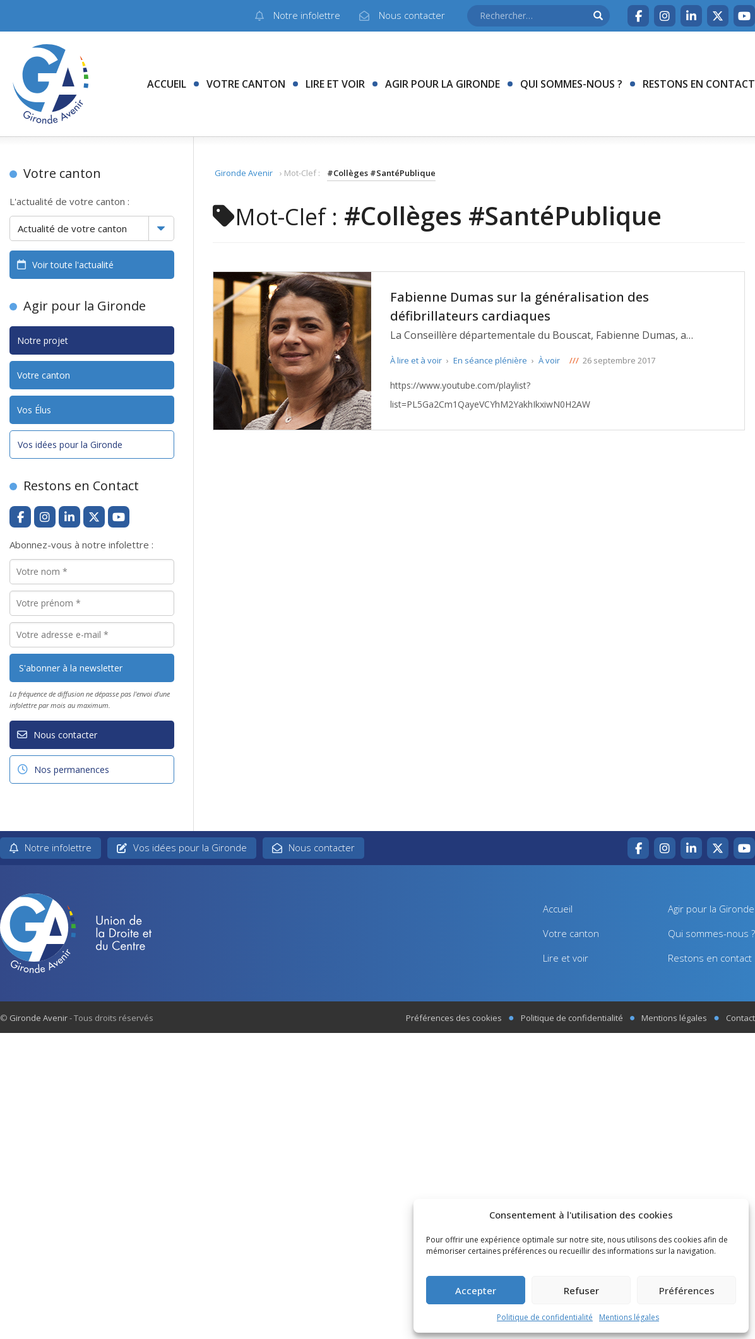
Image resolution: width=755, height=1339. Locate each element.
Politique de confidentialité (545, 1317)
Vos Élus (34, 410)
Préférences (687, 1290)
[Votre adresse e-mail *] (91, 634)
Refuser (581, 1290)
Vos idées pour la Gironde (70, 445)
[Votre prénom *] (91, 603)
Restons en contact (699, 84)
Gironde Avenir (244, 173)
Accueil (166, 84)
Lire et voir (335, 84)
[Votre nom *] (91, 571)
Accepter (475, 1290)
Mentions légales (629, 1317)
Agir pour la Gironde (442, 84)
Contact (740, 1017)
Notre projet (42, 340)
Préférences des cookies (454, 1017)
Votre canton (245, 84)
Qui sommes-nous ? (571, 84)
